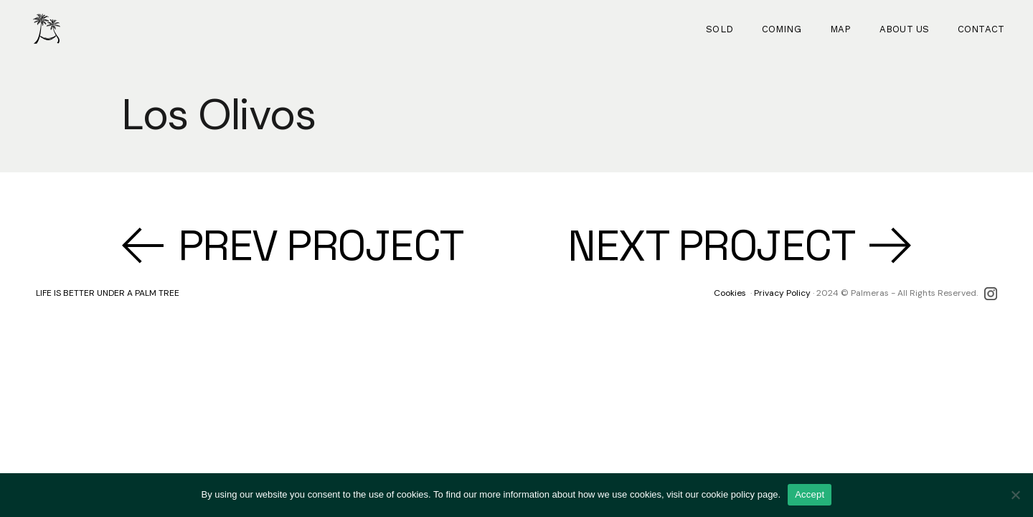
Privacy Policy (782, 293)
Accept (809, 494)
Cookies (730, 293)
